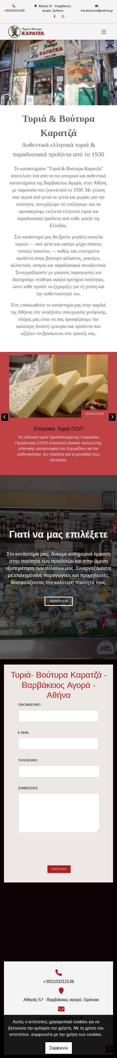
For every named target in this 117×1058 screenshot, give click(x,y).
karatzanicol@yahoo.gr (97, 10)
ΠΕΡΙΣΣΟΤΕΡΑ (94, 413)
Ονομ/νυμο (38, 705)
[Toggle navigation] (103, 32)
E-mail (32, 733)
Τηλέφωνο (36, 760)
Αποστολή (59, 848)
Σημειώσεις (37, 788)
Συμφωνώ (58, 1048)
